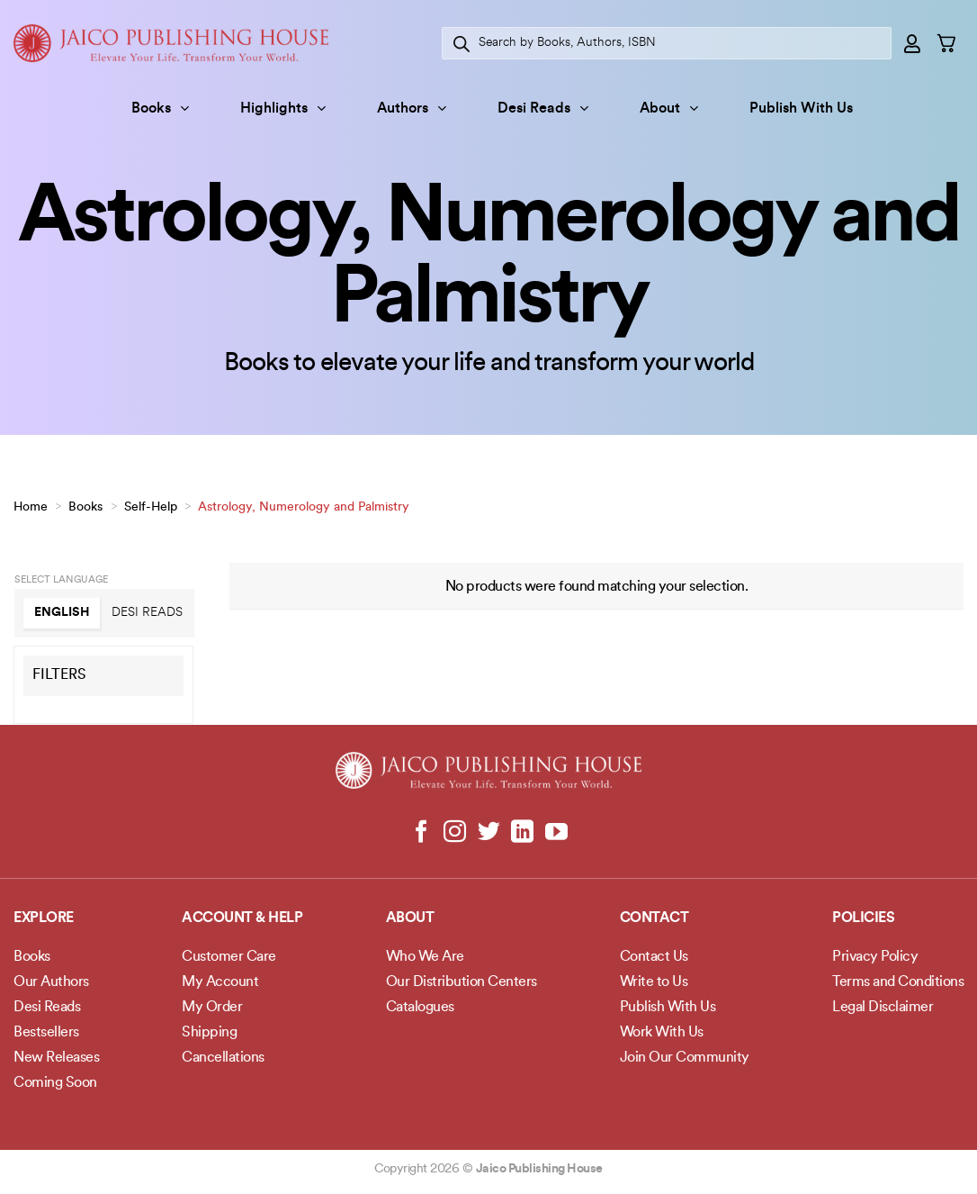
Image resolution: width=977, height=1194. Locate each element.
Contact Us (654, 957)
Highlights (283, 108)
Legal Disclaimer (882, 1007)
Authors (411, 108)
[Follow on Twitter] (489, 833)
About (669, 108)
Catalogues (420, 1007)
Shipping (209, 1033)
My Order (212, 1007)
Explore (43, 918)
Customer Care (229, 957)
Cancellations (223, 1058)
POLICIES (863, 918)
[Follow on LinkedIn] (522, 833)
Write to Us (654, 982)
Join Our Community (684, 1058)
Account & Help (242, 918)
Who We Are (425, 957)
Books (160, 108)
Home (30, 507)
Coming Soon (55, 1083)
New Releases (56, 1058)
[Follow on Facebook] (421, 833)
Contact (654, 918)
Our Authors (51, 982)
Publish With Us (801, 109)
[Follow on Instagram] (455, 833)
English (62, 613)
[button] (913, 43)
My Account (220, 982)
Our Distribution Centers (461, 982)
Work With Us (662, 1033)
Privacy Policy (875, 957)
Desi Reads (542, 108)
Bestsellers (46, 1033)
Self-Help (150, 507)
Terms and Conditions (898, 982)
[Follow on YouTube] (555, 833)
